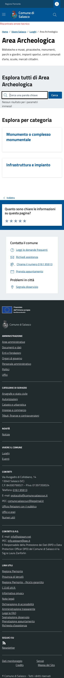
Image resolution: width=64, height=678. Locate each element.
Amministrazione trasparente (18, 609)
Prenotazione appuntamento (18, 621)
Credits (20, 665)
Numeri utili (8, 517)
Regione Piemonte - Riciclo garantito (23, 582)
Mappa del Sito (46, 665)
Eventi (5, 459)
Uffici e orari (8, 512)
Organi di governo (12, 358)
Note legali (8, 599)
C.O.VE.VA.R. (9, 588)
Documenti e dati (11, 347)
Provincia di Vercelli (13, 577)
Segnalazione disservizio (15, 617)
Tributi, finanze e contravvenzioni (20, 415)
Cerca (54, 95)
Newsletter (8, 648)
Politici (5, 369)
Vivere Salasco (18, 31)
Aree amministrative (13, 342)
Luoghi (33, 31)
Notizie (6, 434)
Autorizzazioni (10, 399)
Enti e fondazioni (11, 353)
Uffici (5, 375)
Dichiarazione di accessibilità (18, 604)
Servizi (40, 661)
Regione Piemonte (13, 3)
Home (5, 31)
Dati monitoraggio (12, 661)
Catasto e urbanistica (14, 405)
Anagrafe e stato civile (14, 394)
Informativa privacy (13, 593)
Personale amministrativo (16, 364)
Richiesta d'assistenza (14, 625)
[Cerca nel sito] (53, 15)
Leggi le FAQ (9, 613)
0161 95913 (20, 490)
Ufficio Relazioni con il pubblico (19, 506)
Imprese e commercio (14, 410)
